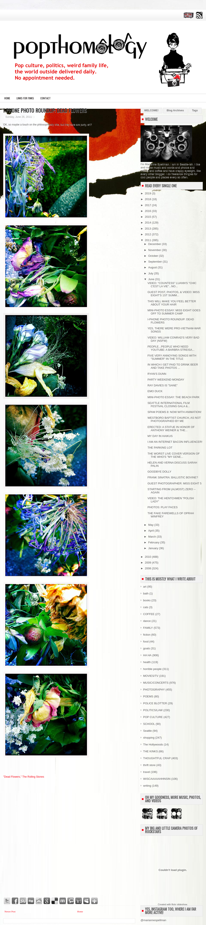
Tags (195, 110)
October (153, 255)
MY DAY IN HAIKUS (160, 436)
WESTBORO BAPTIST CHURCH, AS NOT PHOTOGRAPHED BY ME (174, 419)
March (152, 536)
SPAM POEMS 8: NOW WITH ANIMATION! (174, 412)
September (155, 261)
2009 (148, 562)
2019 (148, 193)
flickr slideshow (179, 904)
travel (146, 772)
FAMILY (148, 627)
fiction (146, 634)
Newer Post (10, 911)
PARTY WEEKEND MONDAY (165, 379)
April (151, 530)
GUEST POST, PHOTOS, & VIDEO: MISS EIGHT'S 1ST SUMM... (173, 293)
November (155, 250)
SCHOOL (149, 723)
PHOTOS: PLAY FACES (162, 507)
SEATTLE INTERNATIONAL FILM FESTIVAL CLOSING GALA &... (168, 404)
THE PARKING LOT (159, 447)
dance (147, 621)
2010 (148, 556)
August (153, 267)
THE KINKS (150, 751)
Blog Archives (175, 110)
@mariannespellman (153, 920)
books (147, 600)
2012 (148, 234)
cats (145, 607)
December (155, 244)
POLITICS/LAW (153, 710)
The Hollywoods (153, 744)
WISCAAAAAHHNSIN (156, 778)
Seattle (147, 730)
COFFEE (148, 614)
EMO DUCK (154, 391)
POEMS (148, 696)
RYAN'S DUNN (156, 373)
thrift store (149, 765)
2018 (148, 199)
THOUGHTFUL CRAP (157, 758)
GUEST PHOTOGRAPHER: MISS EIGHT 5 (174, 483)
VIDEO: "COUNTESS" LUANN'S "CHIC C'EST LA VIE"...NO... (171, 284)
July (151, 273)
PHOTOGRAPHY (154, 689)
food (145, 641)
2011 (148, 240)
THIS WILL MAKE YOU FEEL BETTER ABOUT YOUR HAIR (171, 303)
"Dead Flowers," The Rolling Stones (23, 776)
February (154, 542)
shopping (148, 737)
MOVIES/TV (150, 675)
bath (145, 593)
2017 (148, 205)
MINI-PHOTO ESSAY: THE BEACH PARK (173, 397)
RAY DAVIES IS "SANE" (162, 385)
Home (7, 98)
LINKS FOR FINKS (25, 98)
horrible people (152, 669)
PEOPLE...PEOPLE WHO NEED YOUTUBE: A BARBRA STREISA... (170, 348)
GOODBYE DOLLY (159, 471)
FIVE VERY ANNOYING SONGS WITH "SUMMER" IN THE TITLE (171, 357)
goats (146, 648)
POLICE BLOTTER (155, 703)
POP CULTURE (153, 717)
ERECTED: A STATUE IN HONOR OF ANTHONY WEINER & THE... (171, 428)
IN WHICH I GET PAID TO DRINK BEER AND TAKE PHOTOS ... (172, 366)
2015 (148, 216)
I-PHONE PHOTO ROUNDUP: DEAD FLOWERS (45, 110)
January (153, 548)
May (151, 524)
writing (147, 785)
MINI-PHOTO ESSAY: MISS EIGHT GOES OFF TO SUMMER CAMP (173, 312)
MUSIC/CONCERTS (155, 682)
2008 (148, 568)
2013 (148, 228)
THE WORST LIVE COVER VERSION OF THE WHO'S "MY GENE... (173, 455)
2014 (148, 222)
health (147, 662)
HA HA (147, 655)
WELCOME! (151, 110)
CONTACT (45, 98)
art (144, 586)
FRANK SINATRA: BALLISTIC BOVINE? (172, 477)
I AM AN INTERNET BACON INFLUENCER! (174, 441)
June (151, 279)
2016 (148, 211)
